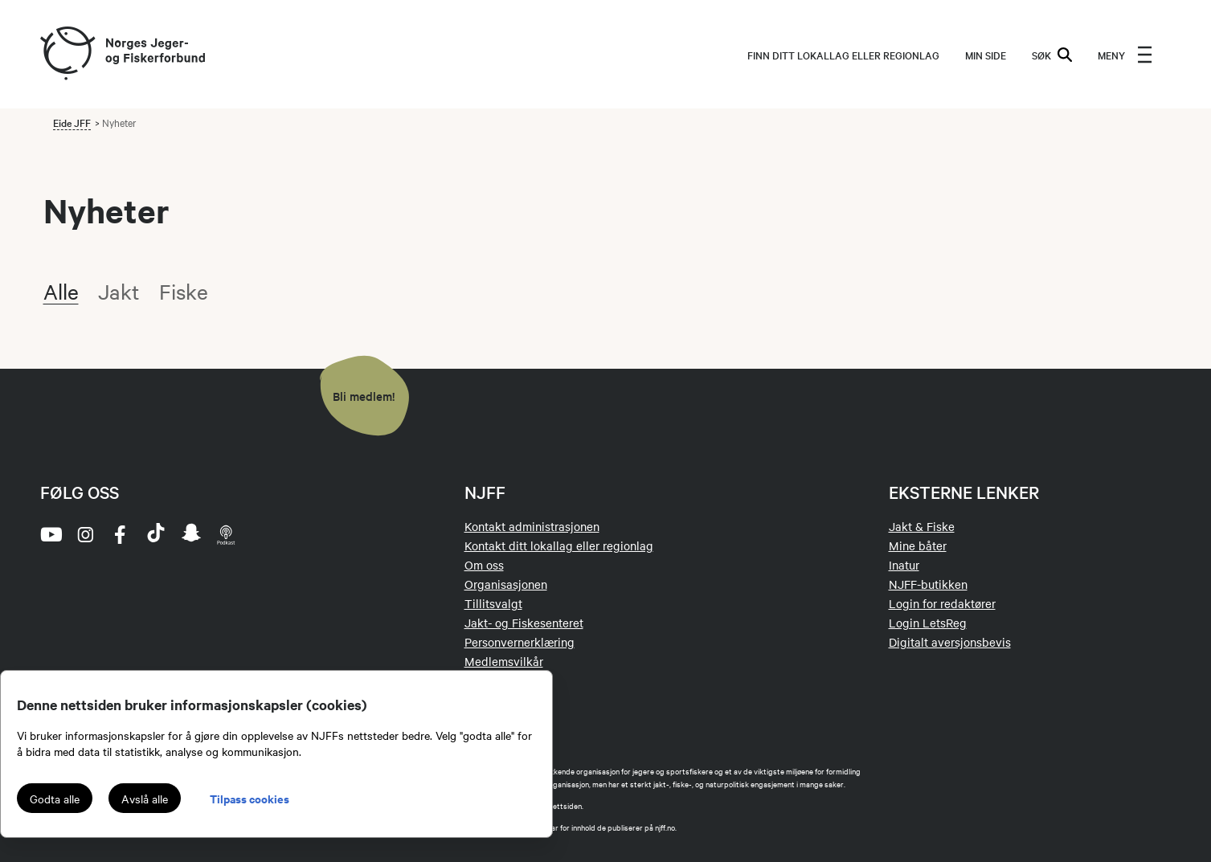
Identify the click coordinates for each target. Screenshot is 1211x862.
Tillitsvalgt (493, 603)
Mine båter (918, 545)
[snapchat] (191, 534)
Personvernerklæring (519, 642)
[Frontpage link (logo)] (66, 54)
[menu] (1125, 54)
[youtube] (49, 534)
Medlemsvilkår (503, 661)
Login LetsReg (928, 623)
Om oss (484, 565)
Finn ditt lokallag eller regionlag (843, 54)
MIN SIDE (985, 54)
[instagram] (85, 534)
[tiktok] (156, 534)
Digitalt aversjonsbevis (950, 642)
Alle (61, 291)
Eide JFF (72, 122)
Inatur (904, 565)
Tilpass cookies (249, 798)
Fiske (183, 291)
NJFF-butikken (928, 584)
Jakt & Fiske (922, 526)
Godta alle (55, 799)
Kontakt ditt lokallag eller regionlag (558, 545)
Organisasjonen (505, 584)
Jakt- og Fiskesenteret (523, 623)
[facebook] (120, 534)
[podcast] (226, 534)
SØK (1052, 54)
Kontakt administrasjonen (531, 526)
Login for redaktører (942, 603)
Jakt (119, 291)
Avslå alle (144, 799)
